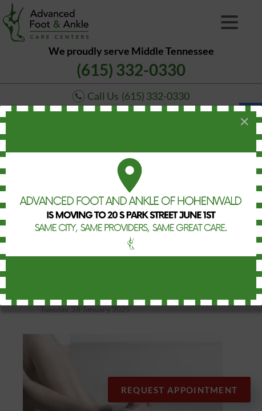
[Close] (244, 121)
